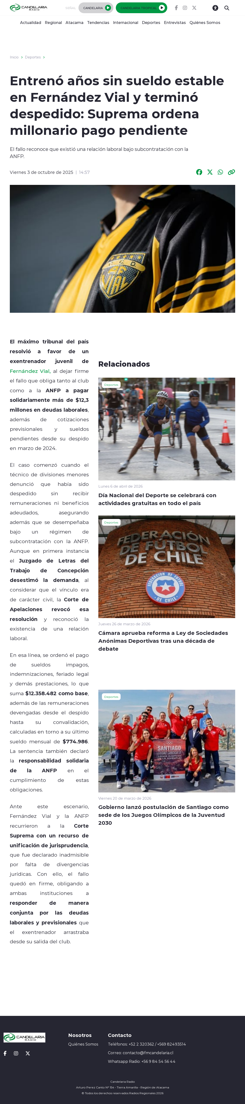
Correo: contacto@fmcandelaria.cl (140, 1053)
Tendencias (98, 22)
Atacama (75, 22)
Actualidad (30, 22)
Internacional (125, 22)
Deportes (151, 22)
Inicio (14, 57)
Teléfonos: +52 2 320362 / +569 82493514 (147, 1044)
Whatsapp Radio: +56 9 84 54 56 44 (142, 1061)
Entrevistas (175, 22)
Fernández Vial (30, 371)
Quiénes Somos (204, 22)
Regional (53, 22)
